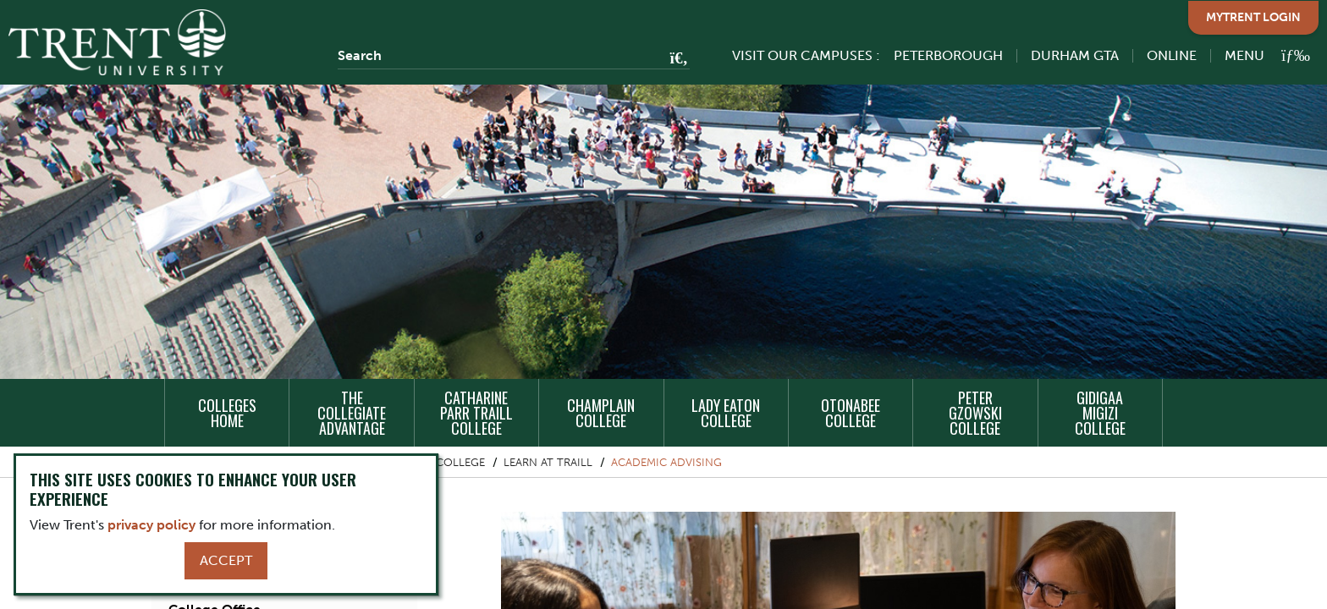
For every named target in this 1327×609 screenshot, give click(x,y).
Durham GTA (1075, 55)
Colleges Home (227, 412)
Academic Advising (666, 462)
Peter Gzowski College (975, 413)
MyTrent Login (1253, 17)
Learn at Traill (548, 462)
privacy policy (151, 525)
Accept (226, 560)
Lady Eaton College (725, 412)
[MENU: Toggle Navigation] (1258, 55)
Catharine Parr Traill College (476, 413)
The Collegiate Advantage (351, 413)
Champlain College (601, 412)
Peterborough (948, 55)
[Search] (514, 55)
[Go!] (674, 59)
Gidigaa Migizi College (1100, 413)
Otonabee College (850, 412)
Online (1172, 55)
